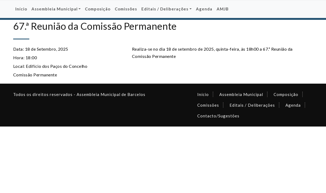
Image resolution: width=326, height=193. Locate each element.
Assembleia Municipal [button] (54, 8)
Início (21, 8)
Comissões (126, 8)
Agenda (204, 8)
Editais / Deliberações (252, 105)
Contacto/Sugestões (218, 115)
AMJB (223, 8)
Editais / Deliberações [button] (164, 8)
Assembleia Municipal (241, 94)
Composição (97, 8)
